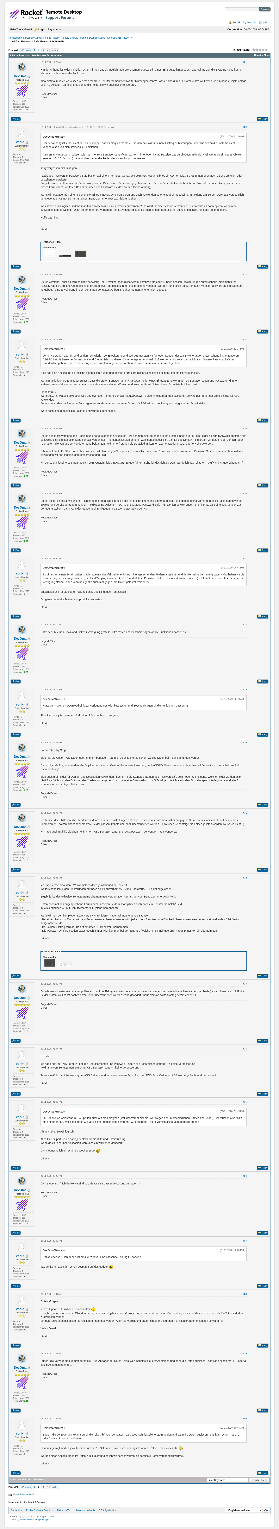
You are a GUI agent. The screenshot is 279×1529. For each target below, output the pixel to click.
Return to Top (64, 1510)
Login (41, 29)
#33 (245, 984)
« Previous (26, 50)
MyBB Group (47, 1516)
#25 (245, 428)
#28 (245, 624)
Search (251, 22)
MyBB (24, 1516)
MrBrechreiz (26, 1519)
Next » (55, 50)
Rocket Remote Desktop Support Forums (30, 37)
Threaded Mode (262, 55)
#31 (245, 813)
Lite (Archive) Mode (85, 1510)
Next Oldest (19, 1479)
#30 (245, 742)
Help (265, 22)
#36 (245, 1176)
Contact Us (16, 1510)
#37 (245, 1241)
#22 (245, 127)
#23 (245, 274)
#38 (245, 1294)
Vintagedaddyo (41, 1519)
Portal (236, 22)
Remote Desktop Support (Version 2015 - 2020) (104, 37)
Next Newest (35, 1479)
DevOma (20, 76)
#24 (245, 339)
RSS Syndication (107, 1510)
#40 (245, 1418)
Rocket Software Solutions (39, 1510)
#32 (245, 878)
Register (53, 29)
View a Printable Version (24, 1494)
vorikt (20, 142)
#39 (245, 1353)
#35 (245, 1102)
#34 (245, 1049)
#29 (245, 689)
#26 (245, 493)
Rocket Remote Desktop (65, 37)
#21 (245, 62)
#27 (245, 558)
